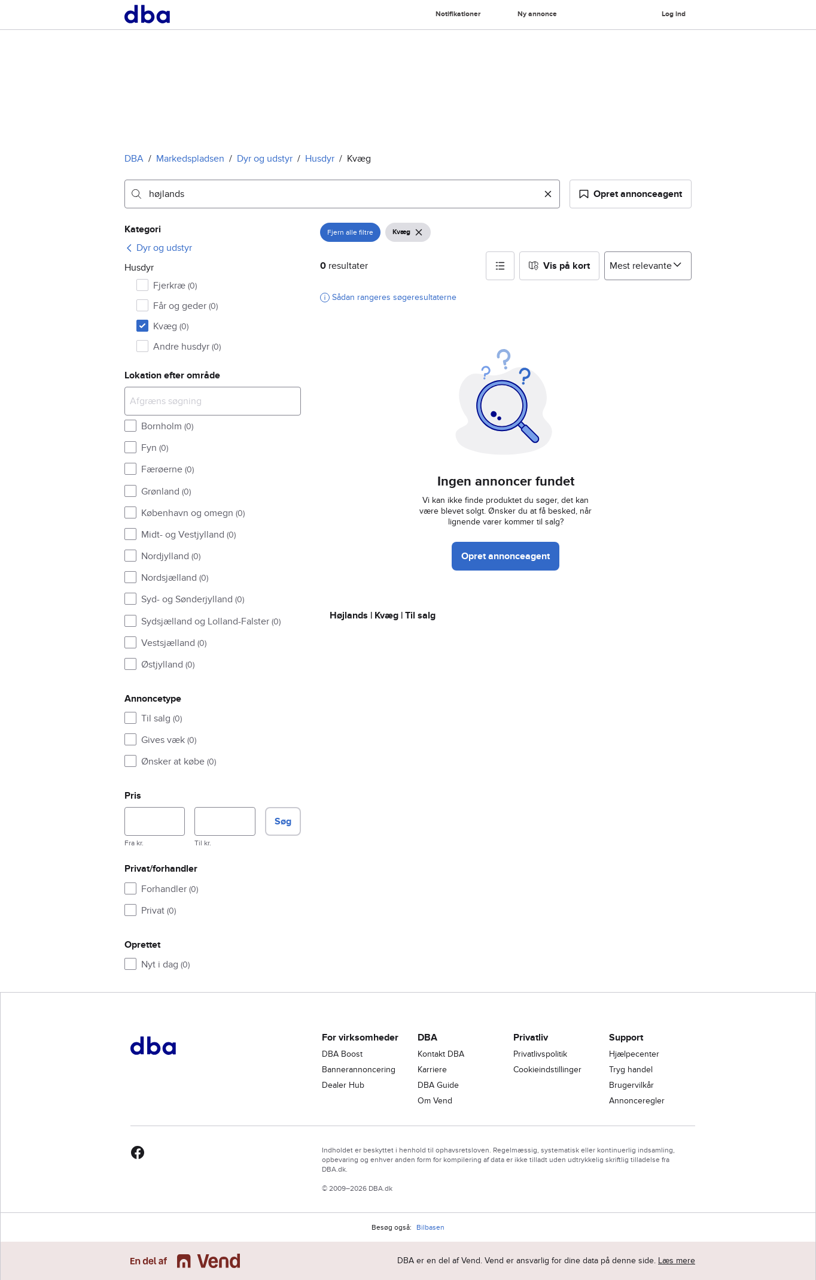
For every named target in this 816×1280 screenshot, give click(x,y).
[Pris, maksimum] (224, 821)
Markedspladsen (190, 159)
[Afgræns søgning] (212, 401)
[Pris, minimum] (154, 821)
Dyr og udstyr (265, 159)
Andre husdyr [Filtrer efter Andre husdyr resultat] (187, 347)
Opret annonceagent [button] (505, 556)
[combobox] (342, 194)
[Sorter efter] (648, 265)
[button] (631, 194)
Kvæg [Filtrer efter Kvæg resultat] (170, 326)
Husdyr (319, 159)
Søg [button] (283, 821)
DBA (134, 159)
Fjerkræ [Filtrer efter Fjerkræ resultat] (175, 286)
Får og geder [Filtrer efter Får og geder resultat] (185, 306)
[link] (158, 248)
